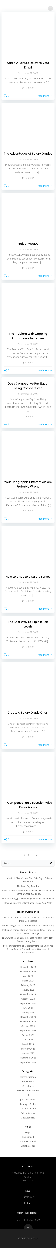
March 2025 (28, 980)
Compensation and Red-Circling (39, 925)
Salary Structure (28, 1108)
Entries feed (28, 1136)
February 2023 (28, 1048)
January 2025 (28, 989)
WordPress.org (28, 1145)
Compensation (28, 1081)
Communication (28, 1076)
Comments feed (28, 1141)
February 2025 (28, 985)
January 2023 (28, 1053)
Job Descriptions (28, 1099)
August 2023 (28, 1035)
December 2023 (28, 1017)
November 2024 (28, 994)
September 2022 (28, 1062)
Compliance (28, 1086)
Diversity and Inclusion (28, 1090)
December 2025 (28, 967)
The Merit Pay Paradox (28, 886)
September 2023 (28, 1030)
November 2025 (28, 971)
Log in (28, 1132)
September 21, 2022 (28, 73)
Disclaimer (28, 1197)
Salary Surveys (28, 1113)
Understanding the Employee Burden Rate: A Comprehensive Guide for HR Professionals (29, 949)
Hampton (29, 87)
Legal (28, 1190)
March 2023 (28, 1044)
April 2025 (28, 976)
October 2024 (28, 998)
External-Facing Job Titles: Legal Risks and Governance (28, 898)
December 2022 (28, 1057)
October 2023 (28, 1026)
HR (28, 1095)
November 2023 (28, 1021)
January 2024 (28, 1012)
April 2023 (28, 1039)
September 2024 (28, 1003)
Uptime (28, 1203)
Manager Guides (28, 1104)
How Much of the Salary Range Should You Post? (28, 902)
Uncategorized (28, 1117)
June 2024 (28, 1007)
